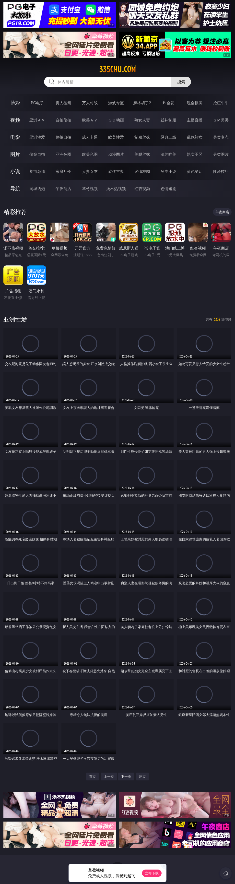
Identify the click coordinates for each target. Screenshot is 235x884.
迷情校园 (142, 171)
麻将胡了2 (142, 103)
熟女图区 (194, 154)
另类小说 (168, 171)
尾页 (142, 776)
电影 (15, 137)
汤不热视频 (116, 188)
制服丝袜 (142, 137)
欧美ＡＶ (90, 120)
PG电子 (37, 103)
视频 (15, 120)
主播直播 (194, 120)
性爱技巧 (221, 171)
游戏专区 (116, 103)
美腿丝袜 (142, 154)
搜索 (181, 81)
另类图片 (221, 154)
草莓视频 (90, 188)
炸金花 (168, 103)
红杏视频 (142, 188)
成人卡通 (90, 137)
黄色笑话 (194, 171)
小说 (15, 171)
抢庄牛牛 (221, 103)
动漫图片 (116, 154)
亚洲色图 (63, 154)
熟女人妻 (142, 120)
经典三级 (168, 137)
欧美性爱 (116, 137)
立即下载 (152, 873)
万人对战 (90, 103)
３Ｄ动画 (116, 120)
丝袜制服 (168, 120)
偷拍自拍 (63, 137)
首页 (92, 776)
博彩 (15, 102)
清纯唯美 (168, 154)
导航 (15, 188)
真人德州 (63, 103)
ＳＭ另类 (221, 120)
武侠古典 (116, 171)
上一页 (109, 776)
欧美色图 (90, 154)
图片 (15, 154)
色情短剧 (168, 188)
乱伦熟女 (194, 137)
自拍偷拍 (63, 120)
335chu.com (117, 69)
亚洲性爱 (37, 137)
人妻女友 (90, 171)
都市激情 (37, 171)
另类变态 (221, 137)
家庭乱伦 (63, 171)
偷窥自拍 (37, 154)
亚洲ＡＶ (37, 120)
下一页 (126, 776)
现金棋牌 (194, 103)
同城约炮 (37, 188)
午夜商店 (63, 188)
